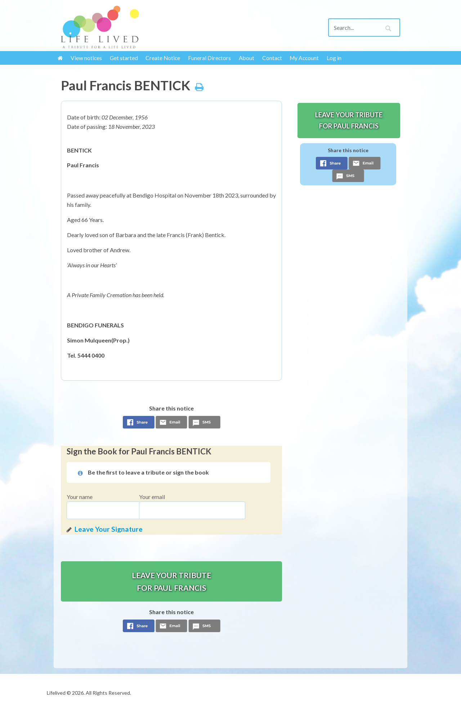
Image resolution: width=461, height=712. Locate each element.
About (246, 58)
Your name (80, 496)
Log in (334, 58)
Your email (152, 496)
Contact (272, 58)
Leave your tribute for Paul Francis (171, 581)
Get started (124, 58)
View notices (86, 58)
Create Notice (163, 58)
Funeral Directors (209, 58)
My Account (304, 58)
